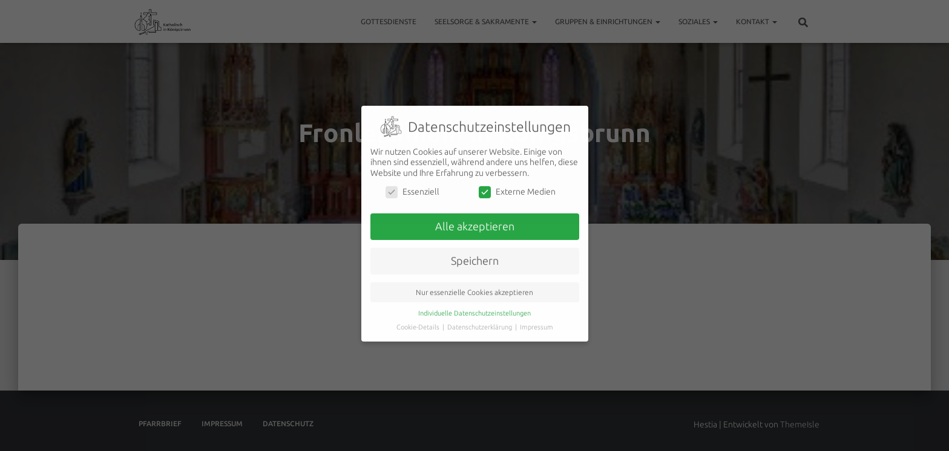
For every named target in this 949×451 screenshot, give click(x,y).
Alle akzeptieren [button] (474, 214)
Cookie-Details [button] (418, 315)
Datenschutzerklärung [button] (480, 315)
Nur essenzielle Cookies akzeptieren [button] (474, 280)
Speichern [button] (475, 249)
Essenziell (412, 180)
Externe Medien (517, 180)
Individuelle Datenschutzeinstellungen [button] (474, 301)
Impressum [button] (536, 315)
